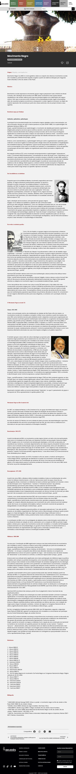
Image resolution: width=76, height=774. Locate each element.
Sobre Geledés (70, 3)
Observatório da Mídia (55, 3)
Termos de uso (41, 758)
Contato (40, 766)
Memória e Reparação (13, 3)
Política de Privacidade (44, 762)
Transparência (42, 755)
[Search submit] (73, 8)
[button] (34, 731)
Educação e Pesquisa (30, 3)
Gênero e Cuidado (21, 3)
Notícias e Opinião (46, 3)
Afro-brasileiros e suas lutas (15, 59)
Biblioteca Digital (63, 3)
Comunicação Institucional (39, 3)
